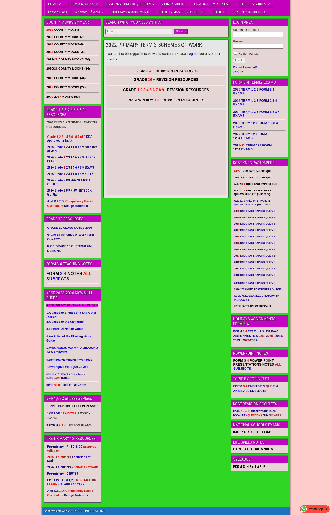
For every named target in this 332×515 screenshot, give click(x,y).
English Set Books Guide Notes (66, 374)
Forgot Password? (245, 67)
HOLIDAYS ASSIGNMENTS (131, 12)
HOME (52, 4)
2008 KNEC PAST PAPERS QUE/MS (254, 283)
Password (239, 41)
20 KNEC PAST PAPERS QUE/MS (254, 211)
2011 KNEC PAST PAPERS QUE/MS (254, 268)
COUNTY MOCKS (173, 4)
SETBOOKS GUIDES (251, 4)
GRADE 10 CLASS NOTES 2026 (69, 227)
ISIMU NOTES (58, 378)
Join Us (111, 59)
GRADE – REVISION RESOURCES (166, 90)
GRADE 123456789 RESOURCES (181, 12)
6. (69, 359)
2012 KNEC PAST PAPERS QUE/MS (254, 262)
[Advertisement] (166, 154)
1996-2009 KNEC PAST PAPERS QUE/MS (258, 289)
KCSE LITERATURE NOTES (66, 385)
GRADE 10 (218, 12)
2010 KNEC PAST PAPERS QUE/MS (254, 275)
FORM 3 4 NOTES (81, 4)
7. (67, 367)
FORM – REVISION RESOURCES (166, 71)
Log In (192, 54)
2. (65, 321)
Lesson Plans (57, 12)
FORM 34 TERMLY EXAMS (211, 4)
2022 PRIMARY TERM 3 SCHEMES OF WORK (154, 45)
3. (64, 329)
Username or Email (246, 30)
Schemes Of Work (87, 12)
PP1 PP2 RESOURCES (249, 12)
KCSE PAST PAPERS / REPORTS (130, 4)
